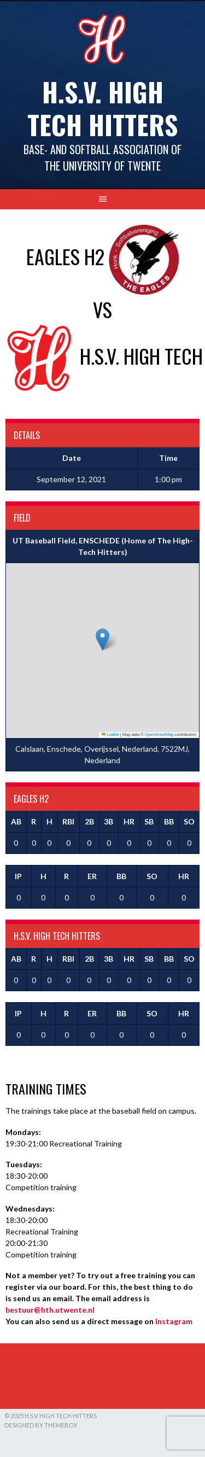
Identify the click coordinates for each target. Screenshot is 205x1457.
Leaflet (110, 734)
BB (169, 821)
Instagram (173, 1321)
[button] (102, 639)
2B (89, 821)
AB (16, 821)
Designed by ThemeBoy (41, 1425)
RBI (68, 821)
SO (189, 821)
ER (92, 876)
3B (108, 821)
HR (129, 821)
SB (149, 821)
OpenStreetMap (159, 734)
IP (18, 876)
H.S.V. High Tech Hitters (102, 108)
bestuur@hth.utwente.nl (50, 1309)
